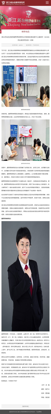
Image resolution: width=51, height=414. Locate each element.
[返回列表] (25, 406)
